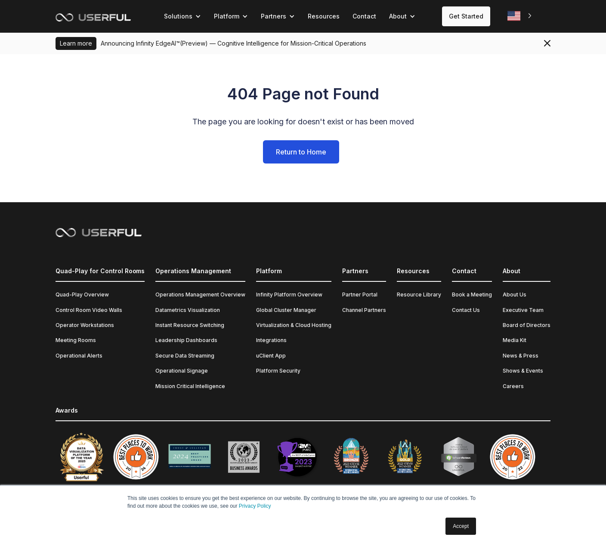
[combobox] (520, 16)
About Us (514, 294)
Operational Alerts (79, 355)
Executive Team (523, 310)
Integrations (271, 340)
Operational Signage (181, 370)
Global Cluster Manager (286, 310)
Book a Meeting (472, 294)
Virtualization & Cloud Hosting (293, 325)
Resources (324, 16)
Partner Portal (359, 294)
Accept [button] (461, 526)
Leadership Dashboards (186, 340)
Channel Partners (364, 310)
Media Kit (514, 340)
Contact (364, 16)
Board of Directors (526, 325)
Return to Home (301, 152)
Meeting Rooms (76, 340)
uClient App (271, 355)
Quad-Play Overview (82, 294)
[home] (93, 16)
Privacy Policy (255, 506)
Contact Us (466, 310)
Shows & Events (523, 370)
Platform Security (278, 370)
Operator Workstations (85, 325)
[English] (520, 16)
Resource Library (419, 294)
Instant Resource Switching (189, 325)
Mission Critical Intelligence (190, 386)
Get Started (466, 16)
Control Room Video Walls (89, 310)
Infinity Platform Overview (289, 294)
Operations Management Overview (200, 294)
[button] (182, 16)
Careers (513, 386)
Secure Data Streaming (184, 355)
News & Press (520, 355)
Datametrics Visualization (187, 310)
